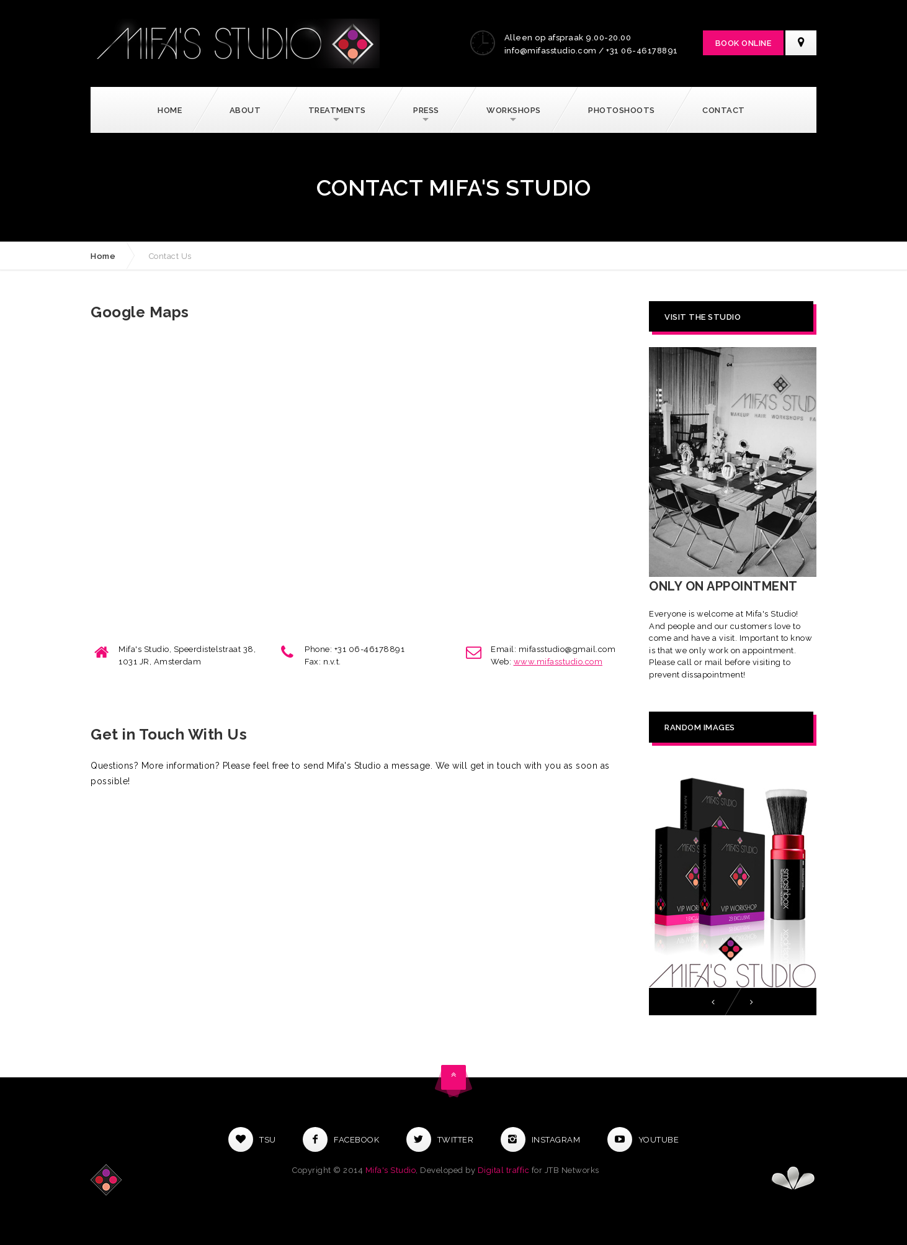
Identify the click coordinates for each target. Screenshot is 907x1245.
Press (426, 110)
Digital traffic (504, 1170)
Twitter (440, 1139)
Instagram (541, 1139)
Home (170, 110)
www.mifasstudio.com (558, 661)
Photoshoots (621, 110)
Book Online (743, 43)
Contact (723, 110)
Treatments (337, 110)
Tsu (252, 1139)
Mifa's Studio (390, 1170)
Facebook (341, 1139)
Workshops (513, 110)
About (245, 110)
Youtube (643, 1139)
